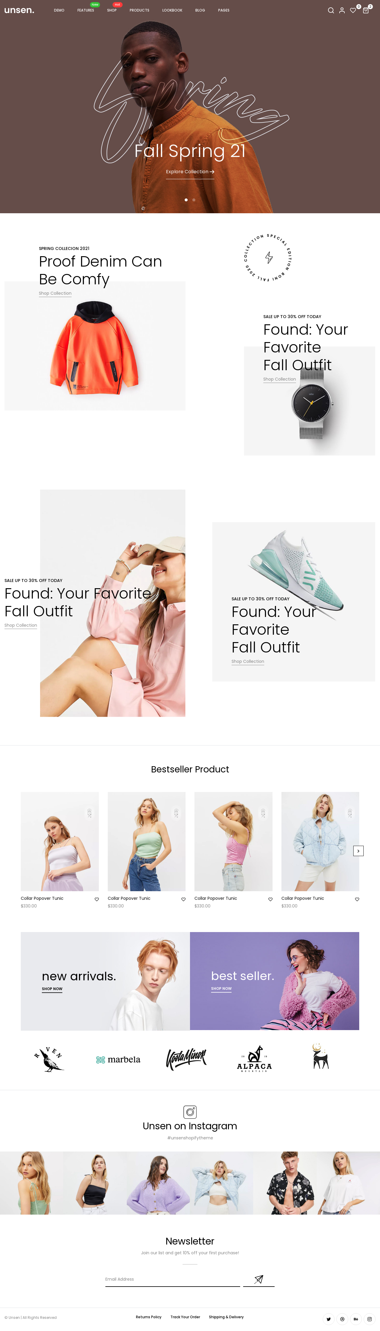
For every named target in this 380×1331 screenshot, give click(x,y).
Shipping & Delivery (226, 1316)
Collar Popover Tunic (42, 898)
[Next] (358, 851)
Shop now (52, 988)
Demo (59, 10)
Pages (223, 10)
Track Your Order (185, 1316)
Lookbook (172, 10)
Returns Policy (149, 1316)
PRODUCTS (139, 10)
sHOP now (221, 988)
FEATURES (85, 9)
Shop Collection (55, 293)
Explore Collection (190, 172)
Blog (200, 10)
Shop (112, 9)
